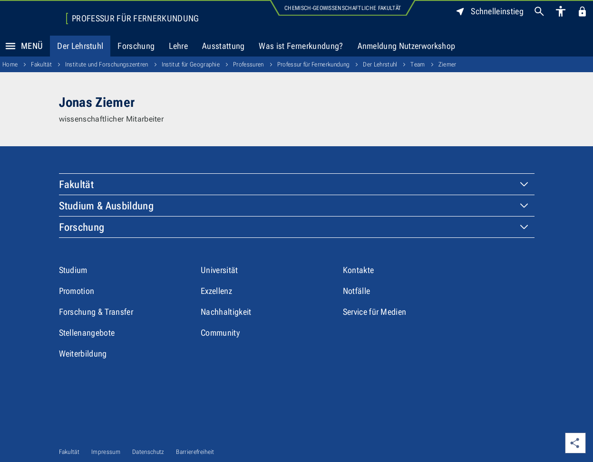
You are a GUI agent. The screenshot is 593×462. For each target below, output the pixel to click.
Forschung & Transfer (96, 312)
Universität (219, 270)
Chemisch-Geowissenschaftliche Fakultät (342, 8)
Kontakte (358, 270)
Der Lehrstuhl (80, 46)
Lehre (178, 46)
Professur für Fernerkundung (135, 18)
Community (220, 333)
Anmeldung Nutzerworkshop (407, 46)
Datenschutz (148, 451)
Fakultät (41, 64)
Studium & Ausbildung (106, 206)
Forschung (136, 46)
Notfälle (356, 291)
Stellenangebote (87, 333)
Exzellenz (216, 291)
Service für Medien (375, 312)
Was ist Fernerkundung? (301, 46)
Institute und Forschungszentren (106, 64)
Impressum (105, 451)
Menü (21, 46)
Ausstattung (223, 46)
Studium (73, 270)
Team (417, 64)
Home (10, 64)
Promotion (77, 291)
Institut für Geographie (191, 64)
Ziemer (447, 64)
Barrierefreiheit (195, 451)
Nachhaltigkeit (226, 312)
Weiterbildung (83, 353)
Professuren (248, 64)
